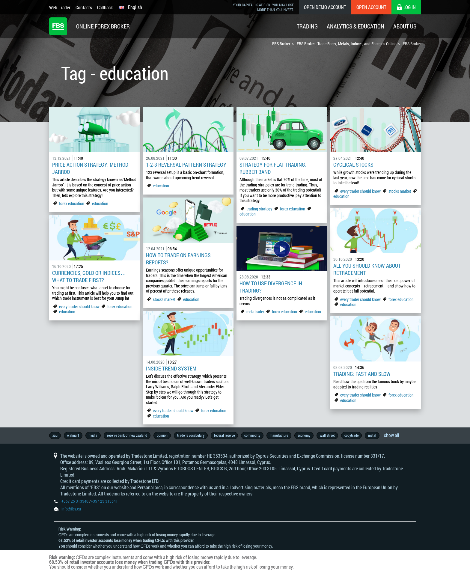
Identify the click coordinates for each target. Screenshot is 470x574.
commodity (252, 435)
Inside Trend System (171, 368)
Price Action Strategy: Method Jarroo (90, 168)
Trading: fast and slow (362, 373)
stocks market (399, 191)
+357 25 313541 (104, 501)
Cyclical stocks (353, 164)
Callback (105, 7)
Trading (307, 26)
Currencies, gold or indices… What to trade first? (89, 276)
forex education (71, 203)
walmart (73, 435)
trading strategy (259, 209)
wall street (327, 435)
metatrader (255, 311)
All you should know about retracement (367, 269)
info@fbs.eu (71, 509)
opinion (162, 435)
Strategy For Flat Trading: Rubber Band (272, 168)
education (100, 203)
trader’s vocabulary (190, 435)
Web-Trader (59, 7)
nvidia (93, 435)
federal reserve (224, 435)
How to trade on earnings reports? (178, 258)
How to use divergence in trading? (270, 287)
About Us (404, 26)
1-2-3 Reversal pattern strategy (186, 164)
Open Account (371, 7)
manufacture (279, 435)
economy (304, 435)
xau (55, 435)
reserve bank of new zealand (127, 435)
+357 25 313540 (74, 501)
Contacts (84, 7)
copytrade (351, 435)
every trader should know (360, 191)
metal (372, 435)
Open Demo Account (325, 7)
